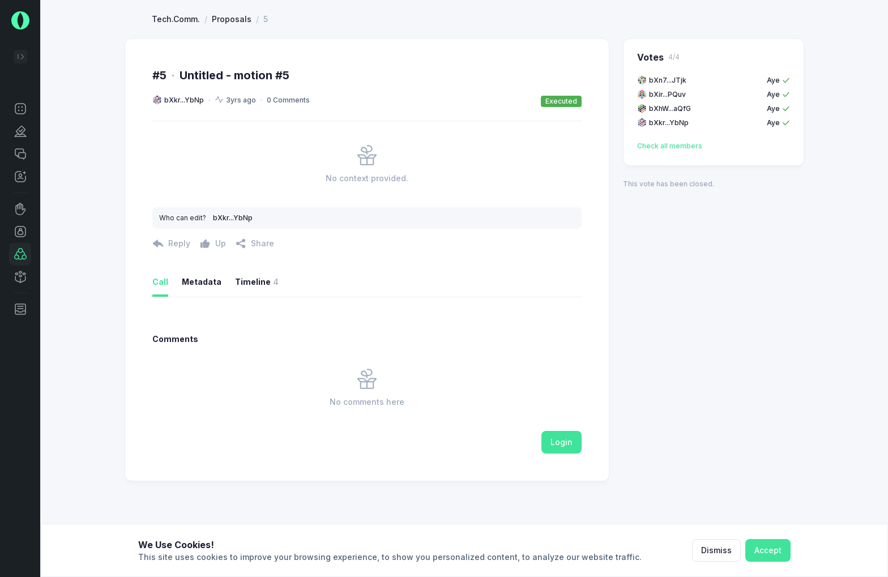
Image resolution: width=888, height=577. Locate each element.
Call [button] (160, 323)
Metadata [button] (201, 323)
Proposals (231, 60)
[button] (20, 108)
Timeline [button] (257, 323)
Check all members (669, 187)
